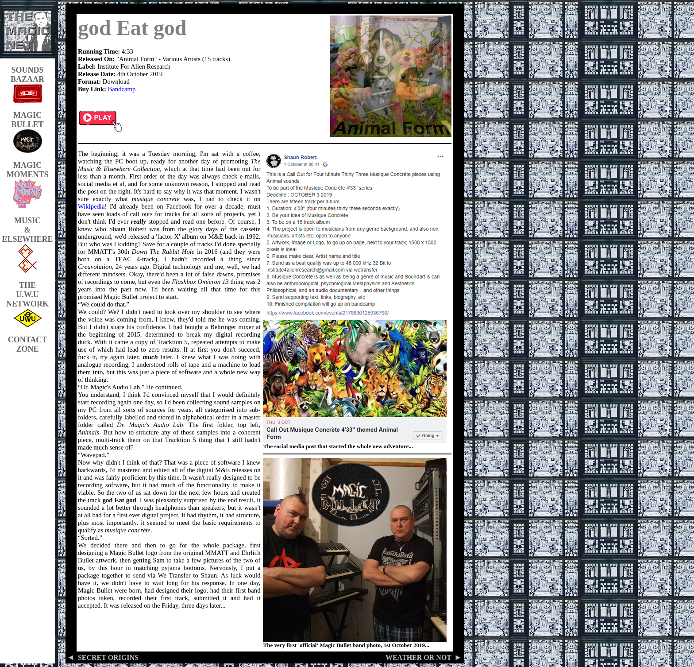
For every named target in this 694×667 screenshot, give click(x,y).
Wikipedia (91, 206)
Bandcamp (122, 89)
